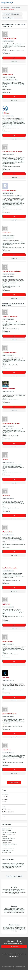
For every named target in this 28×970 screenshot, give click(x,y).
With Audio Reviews (8, 811)
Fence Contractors (6, 830)
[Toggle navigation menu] (26, 2)
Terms (9, 956)
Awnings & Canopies (7, 840)
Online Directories (10, 954)
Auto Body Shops (6, 852)
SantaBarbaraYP (5, 7)
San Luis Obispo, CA (16, 7)
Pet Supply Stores (6, 842)
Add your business (14, 946)
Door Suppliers (5, 846)
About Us (17, 954)
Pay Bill (18, 956)
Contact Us (23, 954)
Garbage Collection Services (9, 832)
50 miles (6, 799)
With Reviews (7, 809)
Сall (14, 58)
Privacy (14, 956)
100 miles (6, 801)
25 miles (6, 796)
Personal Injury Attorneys (8, 838)
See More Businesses (14, 782)
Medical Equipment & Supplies (9, 844)
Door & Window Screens (8, 848)
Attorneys (4, 836)
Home (3, 954)
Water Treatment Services (8, 834)
